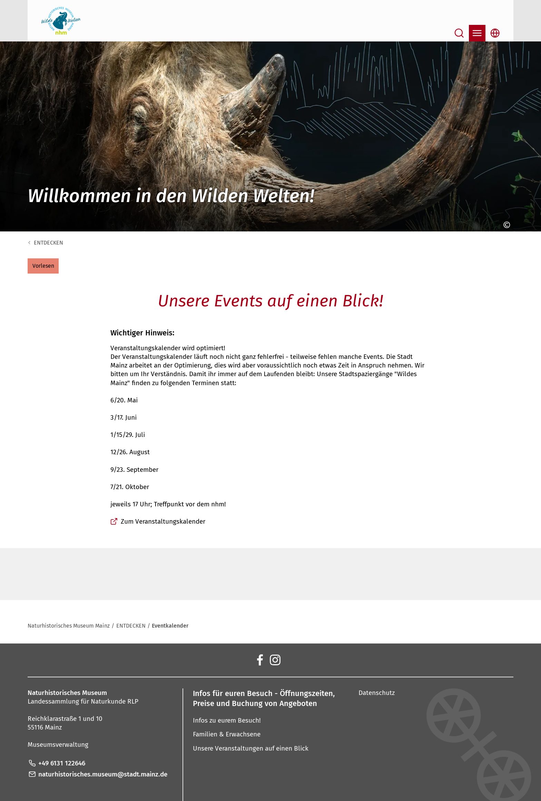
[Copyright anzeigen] (505, 224)
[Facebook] (259, 659)
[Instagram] (274, 659)
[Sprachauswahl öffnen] (495, 33)
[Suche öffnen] (459, 33)
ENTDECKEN (48, 242)
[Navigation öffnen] (477, 33)
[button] (43, 266)
